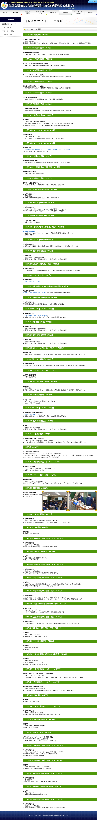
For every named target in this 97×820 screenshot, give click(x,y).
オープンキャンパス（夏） (32, 281)
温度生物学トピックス (9, 24)
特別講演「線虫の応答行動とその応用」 (35, 293)
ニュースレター (7, 34)
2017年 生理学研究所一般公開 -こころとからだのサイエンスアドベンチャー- (48, 149)
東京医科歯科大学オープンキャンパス (36, 315)
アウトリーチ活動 (8, 31)
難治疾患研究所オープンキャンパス (35, 414)
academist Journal (29, 231)
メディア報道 (6, 27)
